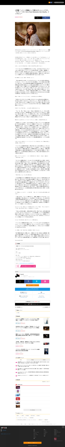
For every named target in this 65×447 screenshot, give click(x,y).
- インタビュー (46, 432)
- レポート (45, 433)
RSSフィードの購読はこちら (33, 285)
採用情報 (55, 433)
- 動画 (44, 429)
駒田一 (17, 415)
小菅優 (17, 312)
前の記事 (18, 307)
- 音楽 (34, 429)
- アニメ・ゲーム (35, 434)
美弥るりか (40, 419)
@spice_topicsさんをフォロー (5, 433)
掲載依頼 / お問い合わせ (57, 432)
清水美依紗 (31, 417)
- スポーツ (34, 437)
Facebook (4, 430)
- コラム (45, 434)
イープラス (16, 424)
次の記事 (47, 307)
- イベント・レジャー (36, 432)
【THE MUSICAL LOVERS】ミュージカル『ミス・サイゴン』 (26, 419)
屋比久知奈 (32, 415)
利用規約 (55, 434)
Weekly (32, 359)
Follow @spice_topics (23, 293)
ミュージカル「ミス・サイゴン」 (22, 417)
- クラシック (35, 433)
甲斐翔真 (27, 415)
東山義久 (38, 415)
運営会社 (55, 429)
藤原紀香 (46, 419)
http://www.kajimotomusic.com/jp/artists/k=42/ (27, 263)
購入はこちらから (28, 266)
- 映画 (34, 438)
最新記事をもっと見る (45, 381)
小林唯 (22, 415)
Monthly (44, 359)
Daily (21, 359)
